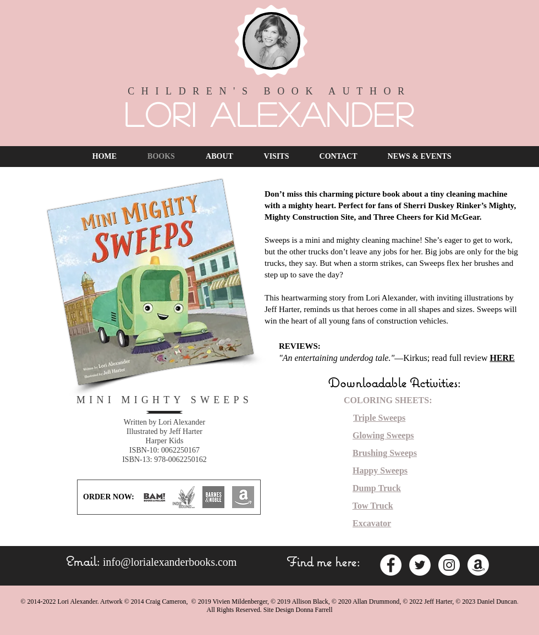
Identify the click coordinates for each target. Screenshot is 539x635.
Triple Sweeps (379, 417)
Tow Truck (373, 505)
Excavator (372, 523)
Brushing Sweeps (385, 453)
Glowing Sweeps (383, 435)
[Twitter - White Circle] (420, 565)
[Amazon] (478, 565)
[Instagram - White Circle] (449, 565)
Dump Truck (377, 488)
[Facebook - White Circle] (391, 565)
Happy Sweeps (380, 470)
